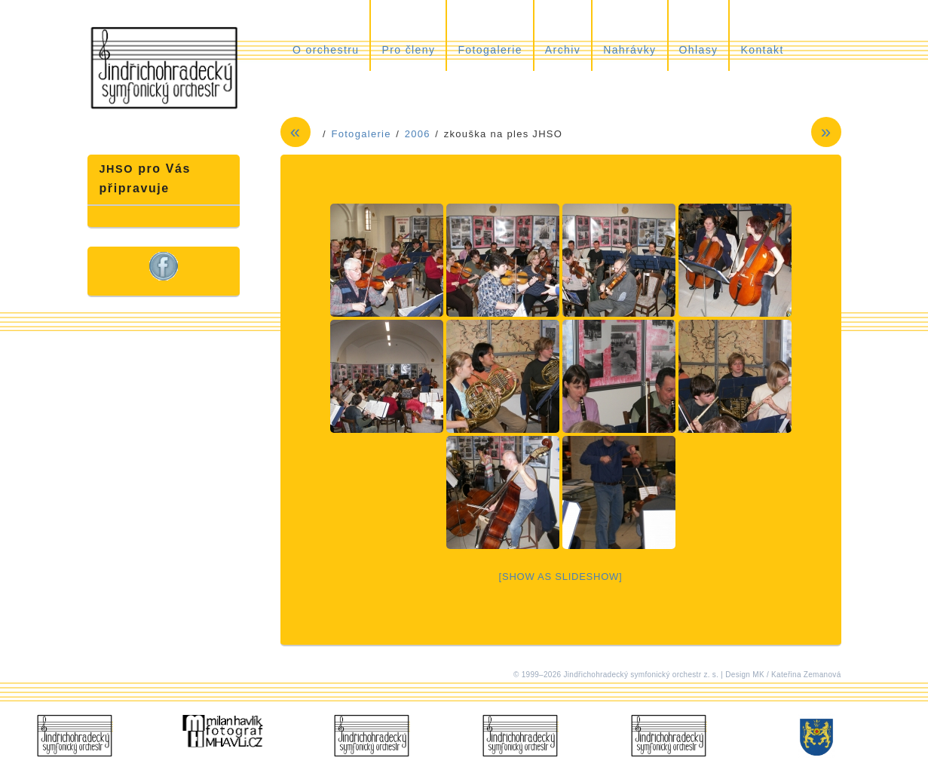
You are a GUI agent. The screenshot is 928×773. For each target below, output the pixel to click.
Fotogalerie (490, 50)
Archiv (562, 50)
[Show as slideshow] (561, 576)
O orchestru (326, 50)
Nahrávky (629, 50)
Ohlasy (698, 50)
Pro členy (408, 50)
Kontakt (761, 50)
